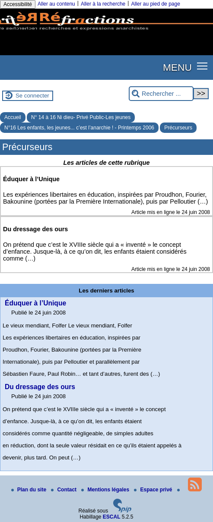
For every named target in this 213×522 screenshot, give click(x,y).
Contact (64, 490)
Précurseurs (178, 128)
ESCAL (112, 517)
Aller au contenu (56, 4)
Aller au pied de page (155, 4)
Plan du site (29, 490)
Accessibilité (17, 4)
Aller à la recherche (103, 4)
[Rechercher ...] (161, 93)
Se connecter (32, 95)
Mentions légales (105, 490)
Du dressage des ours (40, 386)
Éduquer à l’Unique (35, 303)
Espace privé (153, 490)
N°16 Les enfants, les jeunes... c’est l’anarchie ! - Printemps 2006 (79, 128)
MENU (177, 67)
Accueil (12, 117)
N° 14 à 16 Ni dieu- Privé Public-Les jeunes (80, 117)
